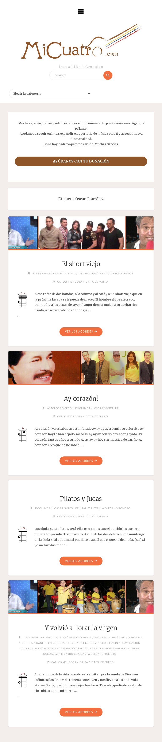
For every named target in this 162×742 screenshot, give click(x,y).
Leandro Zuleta (64, 273)
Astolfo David (105, 637)
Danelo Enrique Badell (53, 642)
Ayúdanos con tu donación (81, 161)
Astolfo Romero (59, 408)
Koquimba (40, 273)
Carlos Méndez (130, 637)
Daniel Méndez (86, 642)
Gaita (84, 661)
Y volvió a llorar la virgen (81, 628)
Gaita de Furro (97, 281)
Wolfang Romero (120, 273)
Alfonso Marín (80, 637)
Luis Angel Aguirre (113, 648)
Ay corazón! (81, 399)
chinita (27, 642)
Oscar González (91, 273)
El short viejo (81, 264)
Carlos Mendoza (69, 281)
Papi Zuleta (90, 508)
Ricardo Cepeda (72, 653)
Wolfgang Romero (116, 508)
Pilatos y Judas (81, 499)
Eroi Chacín (109, 642)
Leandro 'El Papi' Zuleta (77, 648)
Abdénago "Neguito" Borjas (45, 637)
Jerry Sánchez (45, 648)
